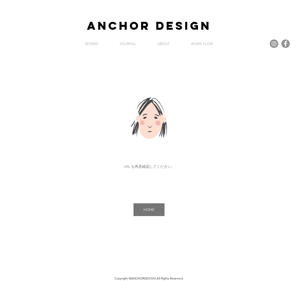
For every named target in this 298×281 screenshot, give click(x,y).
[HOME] (149, 209)
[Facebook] (285, 43)
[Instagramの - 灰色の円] (274, 43)
